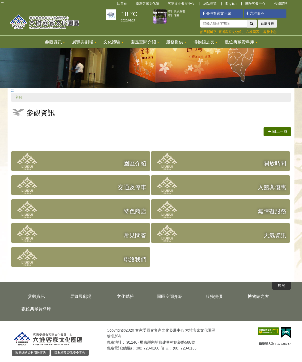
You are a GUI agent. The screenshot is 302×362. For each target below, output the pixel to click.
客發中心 (270, 32)
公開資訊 (280, 3)
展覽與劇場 (84, 42)
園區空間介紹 (144, 42)
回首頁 (122, 3)
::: (2, 3)
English (230, 3)
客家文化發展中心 (181, 3)
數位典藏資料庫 (241, 42)
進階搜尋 (267, 23)
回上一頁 (279, 131)
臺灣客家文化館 (147, 3)
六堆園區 (254, 13)
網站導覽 (210, 3)
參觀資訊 (55, 42)
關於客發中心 (255, 3)
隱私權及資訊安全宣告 (70, 352)
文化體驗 (113, 42)
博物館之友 (205, 42)
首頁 (19, 97)
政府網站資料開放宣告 (30, 352)
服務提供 (176, 42)
